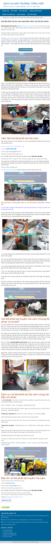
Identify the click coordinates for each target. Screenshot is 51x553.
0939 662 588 (11, 149)
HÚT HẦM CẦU (7, 530)
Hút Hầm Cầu (23, 11)
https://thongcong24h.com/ (15, 497)
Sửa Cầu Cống (31, 14)
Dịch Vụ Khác (21, 14)
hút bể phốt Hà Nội (12, 38)
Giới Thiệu (14, 11)
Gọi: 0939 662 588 (25, 50)
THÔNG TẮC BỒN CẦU (10, 535)
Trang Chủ (5, 11)
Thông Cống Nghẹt (35, 11)
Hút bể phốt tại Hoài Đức (9, 169)
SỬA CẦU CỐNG (8, 531)
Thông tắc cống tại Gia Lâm (29, 26)
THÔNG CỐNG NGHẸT (9, 533)
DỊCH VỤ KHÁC (7, 536)
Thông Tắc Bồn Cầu (8, 14)
